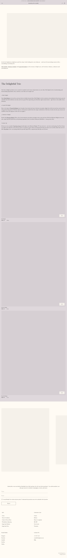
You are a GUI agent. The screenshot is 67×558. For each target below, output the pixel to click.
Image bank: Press (5, 526)
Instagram (3, 536)
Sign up (8, 503)
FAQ (35, 540)
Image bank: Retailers (6, 524)
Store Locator (36, 524)
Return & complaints (38, 520)
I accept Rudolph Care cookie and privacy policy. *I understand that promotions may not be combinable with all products (25, 499)
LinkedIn (3, 540)
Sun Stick (6, 129)
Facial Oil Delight (23, 66)
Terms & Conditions (6, 518)
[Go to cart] (64, 3)
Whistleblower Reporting (7, 522)
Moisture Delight (12, 66)
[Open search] (62, 3)
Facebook (3, 538)
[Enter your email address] (24, 496)
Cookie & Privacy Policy (6, 520)
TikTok (2, 544)
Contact (35, 516)
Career (3, 516)
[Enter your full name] (24, 491)
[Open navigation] (2, 3)
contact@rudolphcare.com (39, 538)
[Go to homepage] (33, 3)
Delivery (35, 518)
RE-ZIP (35, 522)
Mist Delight (4, 66)
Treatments (36, 526)
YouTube (3, 542)
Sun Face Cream (17, 126)
